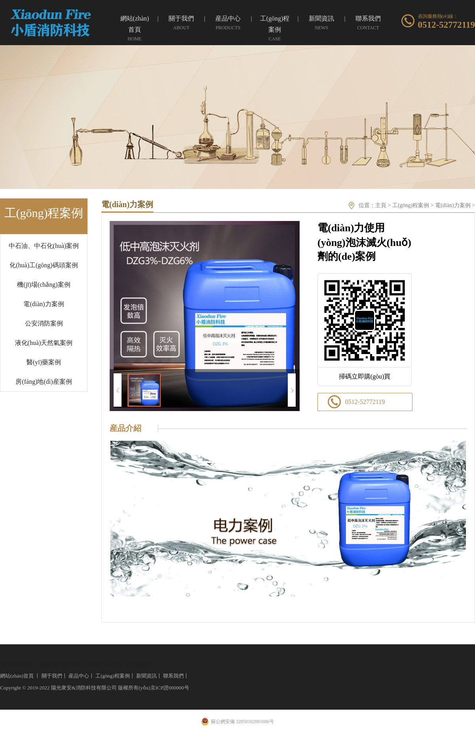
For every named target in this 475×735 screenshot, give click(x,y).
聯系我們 (173, 676)
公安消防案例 (44, 323)
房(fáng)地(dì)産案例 (43, 381)
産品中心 (78, 676)
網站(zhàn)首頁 (17, 676)
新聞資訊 (146, 676)
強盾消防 (49, 664)
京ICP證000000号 (169, 688)
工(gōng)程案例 (410, 205)
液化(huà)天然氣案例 (44, 342)
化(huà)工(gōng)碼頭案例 (44, 265)
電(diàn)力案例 (43, 304)
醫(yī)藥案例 (44, 362)
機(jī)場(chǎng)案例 (43, 284)
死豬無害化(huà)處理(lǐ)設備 (92, 664)
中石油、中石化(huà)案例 (44, 245)
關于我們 (52, 676)
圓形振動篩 (138, 664)
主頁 (380, 205)
